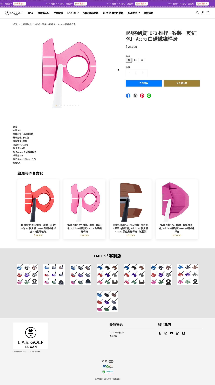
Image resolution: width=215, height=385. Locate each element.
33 (129, 60)
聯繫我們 (148, 12)
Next (117, 70)
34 (135, 60)
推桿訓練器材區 (90, 12)
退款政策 (116, 379)
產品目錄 (58, 12)
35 (142, 60)
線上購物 (134, 12)
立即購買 (143, 83)
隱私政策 (107, 379)
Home (30, 12)
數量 (128, 67)
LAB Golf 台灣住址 (117, 333)
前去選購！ (24, 3)
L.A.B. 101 (73, 12)
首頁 (15, 24)
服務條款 (99, 379)
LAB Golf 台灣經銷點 (113, 12)
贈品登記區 (43, 12)
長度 (128, 55)
